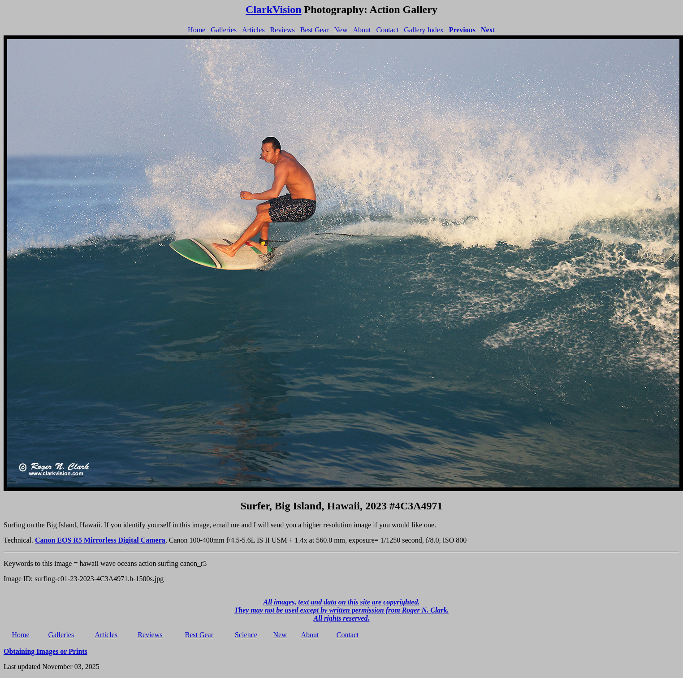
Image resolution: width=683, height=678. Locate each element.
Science (246, 635)
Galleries (224, 30)
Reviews (283, 30)
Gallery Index (424, 30)
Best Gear (315, 30)
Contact (388, 30)
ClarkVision (273, 9)
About (362, 30)
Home (197, 30)
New (341, 30)
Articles (254, 30)
